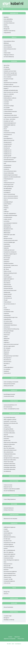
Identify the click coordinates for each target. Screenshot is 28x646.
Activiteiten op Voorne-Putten (10, 71)
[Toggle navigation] (2, 9)
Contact (10, 636)
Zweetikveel (6, 371)
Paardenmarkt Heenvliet (9, 396)
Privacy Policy (21, 638)
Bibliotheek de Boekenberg (9, 537)
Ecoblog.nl (6, 136)
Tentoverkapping (7, 296)
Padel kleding (6, 244)
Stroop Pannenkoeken (8, 607)
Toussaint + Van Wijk (8, 579)
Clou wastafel (6, 107)
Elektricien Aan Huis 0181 (9, 140)
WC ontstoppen (7, 348)
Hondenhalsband (7, 165)
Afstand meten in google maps (10, 73)
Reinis (5, 562)
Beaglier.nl (6, 88)
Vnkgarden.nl (6, 342)
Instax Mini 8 (6, 438)
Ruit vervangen (7, 257)
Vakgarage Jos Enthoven (9, 54)
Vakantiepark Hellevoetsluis (9, 465)
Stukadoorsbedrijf (7, 294)
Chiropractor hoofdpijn (9, 105)
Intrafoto (6, 548)
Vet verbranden (7, 332)
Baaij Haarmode (7, 535)
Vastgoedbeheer (7, 32)
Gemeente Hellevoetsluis (9, 431)
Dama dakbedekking (8, 19)
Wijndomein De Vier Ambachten (10, 518)
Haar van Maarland (8, 47)
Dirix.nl (5, 128)
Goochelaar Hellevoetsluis (9, 432)
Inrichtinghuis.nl (7, 192)
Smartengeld (6, 275)
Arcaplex (6, 529)
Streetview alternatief (8, 288)
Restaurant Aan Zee (8, 486)
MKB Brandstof (7, 232)
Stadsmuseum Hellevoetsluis (10, 459)
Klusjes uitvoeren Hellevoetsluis (10, 442)
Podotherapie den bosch (9, 250)
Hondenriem (6, 169)
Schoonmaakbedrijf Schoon (9, 573)
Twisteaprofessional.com (9, 182)
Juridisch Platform (7, 203)
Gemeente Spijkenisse (8, 544)
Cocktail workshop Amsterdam (10, 111)
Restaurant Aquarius (8, 456)
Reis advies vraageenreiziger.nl (10, 254)
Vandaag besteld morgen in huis (10, 317)
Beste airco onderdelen (9, 94)
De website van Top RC (8, 121)
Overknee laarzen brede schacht (10, 240)
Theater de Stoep (7, 577)
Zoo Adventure (7, 369)
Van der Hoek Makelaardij (9, 490)
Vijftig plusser (6, 338)
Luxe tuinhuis (6, 221)
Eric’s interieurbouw (8, 406)
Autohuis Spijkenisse (8, 533)
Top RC (5, 307)
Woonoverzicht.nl (7, 361)
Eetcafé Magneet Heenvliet (9, 394)
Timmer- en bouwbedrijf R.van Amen (11, 408)
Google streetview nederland (10, 161)
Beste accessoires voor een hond (11, 92)
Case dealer (6, 101)
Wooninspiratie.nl (7, 357)
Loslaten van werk (7, 219)
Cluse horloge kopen (8, 109)
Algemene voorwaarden (9, 638)
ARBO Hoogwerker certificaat (10, 419)
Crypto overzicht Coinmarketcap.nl (11, 117)
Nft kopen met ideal (8, 238)
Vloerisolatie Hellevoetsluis (9, 469)
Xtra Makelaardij (7, 471)
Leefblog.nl (6, 211)
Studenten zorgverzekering (9, 30)
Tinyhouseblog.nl (7, 302)
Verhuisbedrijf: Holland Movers (10, 325)
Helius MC (6, 434)
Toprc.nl (5, 180)
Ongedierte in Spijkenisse (9, 556)
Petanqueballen (7, 246)
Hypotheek (6, 17)
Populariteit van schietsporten (10, 252)
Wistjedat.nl (6, 354)
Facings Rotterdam (8, 144)
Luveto (5, 51)
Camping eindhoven (8, 100)
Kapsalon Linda (7, 440)
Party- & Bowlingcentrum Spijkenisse (11, 560)
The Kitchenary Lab (8, 298)
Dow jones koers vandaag (9, 132)
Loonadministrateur (8, 217)
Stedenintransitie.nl (8, 286)
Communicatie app (8, 113)
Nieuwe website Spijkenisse (9, 554)
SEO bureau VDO (7, 267)
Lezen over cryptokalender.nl (10, 213)
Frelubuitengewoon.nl (8, 178)
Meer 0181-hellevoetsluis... (9, 448)
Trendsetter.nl (7, 309)
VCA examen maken (8, 321)
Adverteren (17, 636)
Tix (4, 305)
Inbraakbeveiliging (8, 188)
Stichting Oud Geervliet (8, 385)
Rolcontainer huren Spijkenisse (10, 571)
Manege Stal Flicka (7, 446)
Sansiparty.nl (6, 259)
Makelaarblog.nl (7, 225)
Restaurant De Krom (8, 563)
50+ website (6, 67)
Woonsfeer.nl (6, 363)
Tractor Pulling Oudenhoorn (10, 499)
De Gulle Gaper (7, 538)
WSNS (5, 365)
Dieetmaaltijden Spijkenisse (9, 125)
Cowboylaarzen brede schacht (10, 115)
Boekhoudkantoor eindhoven (10, 98)
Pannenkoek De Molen (8, 558)
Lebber (5, 209)
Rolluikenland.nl (7, 255)
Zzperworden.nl (7, 373)
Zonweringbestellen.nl (8, 367)
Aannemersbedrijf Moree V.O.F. (10, 405)
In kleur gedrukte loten (8, 186)
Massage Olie (6, 28)
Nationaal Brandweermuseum (10, 450)
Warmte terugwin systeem (9, 346)
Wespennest (6, 352)
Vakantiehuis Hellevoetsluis (9, 463)
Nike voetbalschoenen (8, 452)
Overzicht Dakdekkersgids (9, 242)
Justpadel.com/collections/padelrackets (12, 177)
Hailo (5, 163)
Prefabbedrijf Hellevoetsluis (10, 454)
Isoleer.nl (6, 200)
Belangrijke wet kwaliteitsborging (11, 90)
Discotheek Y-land (7, 540)
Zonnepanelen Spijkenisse (9, 581)
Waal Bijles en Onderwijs (9, 619)
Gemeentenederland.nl (9, 159)
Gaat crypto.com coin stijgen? (10, 157)
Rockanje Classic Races (8, 510)
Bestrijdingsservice (8, 96)
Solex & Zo (6, 593)
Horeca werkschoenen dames (10, 171)
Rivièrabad (6, 569)
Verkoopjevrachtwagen (9, 330)
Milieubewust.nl (7, 230)
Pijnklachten (6, 248)
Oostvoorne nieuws (8, 485)
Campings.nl (6, 425)
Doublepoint (6, 130)
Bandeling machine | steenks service (11, 86)
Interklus (5, 25)
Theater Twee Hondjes (8, 461)
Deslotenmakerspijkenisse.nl (10, 123)
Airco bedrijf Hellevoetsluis (9, 417)
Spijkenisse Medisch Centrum (10, 575)
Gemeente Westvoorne (9, 508)
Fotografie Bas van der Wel (9, 542)
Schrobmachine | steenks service (11, 265)
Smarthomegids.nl (7, 277)
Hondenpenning (7, 167)
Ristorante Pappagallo (8, 567)
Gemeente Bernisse (8, 21)
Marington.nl (6, 617)
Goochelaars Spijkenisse (9, 546)
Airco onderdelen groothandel (10, 75)
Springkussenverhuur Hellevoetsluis (11, 457)
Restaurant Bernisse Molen (9, 383)
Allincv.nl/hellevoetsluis (8, 436)
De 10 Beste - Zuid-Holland (9, 119)
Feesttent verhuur (7, 146)
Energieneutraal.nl (7, 142)
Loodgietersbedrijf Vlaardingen (10, 215)
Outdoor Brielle (7, 52)
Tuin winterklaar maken (9, 311)
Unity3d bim (6, 313)
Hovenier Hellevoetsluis (9, 173)
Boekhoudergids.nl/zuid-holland (10, 175)
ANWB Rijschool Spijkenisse (9, 527)
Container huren (7, 427)
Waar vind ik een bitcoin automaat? (11, 344)
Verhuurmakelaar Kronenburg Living (11, 329)
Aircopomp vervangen (8, 78)
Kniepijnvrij (6, 207)
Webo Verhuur (7, 350)
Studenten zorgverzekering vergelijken (12, 488)
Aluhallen (6, 80)
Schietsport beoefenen (8, 263)
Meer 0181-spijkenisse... (9, 552)
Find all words (7, 148)
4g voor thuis (6, 65)
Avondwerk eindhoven (8, 84)
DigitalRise (6, 127)
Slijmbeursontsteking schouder (10, 273)
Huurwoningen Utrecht (8, 184)
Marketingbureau (7, 227)
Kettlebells (6, 205)
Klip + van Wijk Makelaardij (9, 550)
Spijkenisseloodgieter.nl (9, 279)
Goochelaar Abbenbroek (9, 23)
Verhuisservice (7, 327)
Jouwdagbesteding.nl (8, 202)
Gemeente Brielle (7, 45)
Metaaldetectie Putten (8, 228)
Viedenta (6, 336)
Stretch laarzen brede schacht (10, 290)
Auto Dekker (6, 531)
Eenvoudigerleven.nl (8, 138)
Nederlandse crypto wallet (9, 234)
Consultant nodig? (7, 615)
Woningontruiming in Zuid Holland (11, 355)
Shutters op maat (7, 271)
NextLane (6, 236)
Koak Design (6, 26)
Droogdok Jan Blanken (8, 429)
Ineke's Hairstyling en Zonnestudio (11, 381)
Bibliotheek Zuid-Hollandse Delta (11, 423)
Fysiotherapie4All (7, 155)
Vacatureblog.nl (7, 315)
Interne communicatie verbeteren (11, 196)
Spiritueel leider (7, 280)
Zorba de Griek (7, 583)
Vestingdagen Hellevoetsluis (10, 467)
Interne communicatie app (9, 194)
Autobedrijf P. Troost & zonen (10, 421)
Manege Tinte (6, 591)
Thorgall (5, 300)
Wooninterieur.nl (7, 359)
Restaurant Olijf (7, 565)
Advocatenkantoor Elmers (9, 41)
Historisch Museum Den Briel (10, 49)
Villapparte (6, 340)
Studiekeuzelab (7, 292)
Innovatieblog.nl (7, 190)
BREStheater (6, 43)
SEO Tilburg (6, 269)
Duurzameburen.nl (8, 134)
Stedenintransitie (7, 284)
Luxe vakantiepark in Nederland (10, 223)
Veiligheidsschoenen (8, 323)
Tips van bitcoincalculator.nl (10, 304)
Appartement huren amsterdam (10, 82)
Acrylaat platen (7, 69)
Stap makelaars (7, 282)
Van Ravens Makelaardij (9, 56)
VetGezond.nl (6, 334)
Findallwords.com (7, 150)
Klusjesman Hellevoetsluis (9, 444)
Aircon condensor (7, 76)
